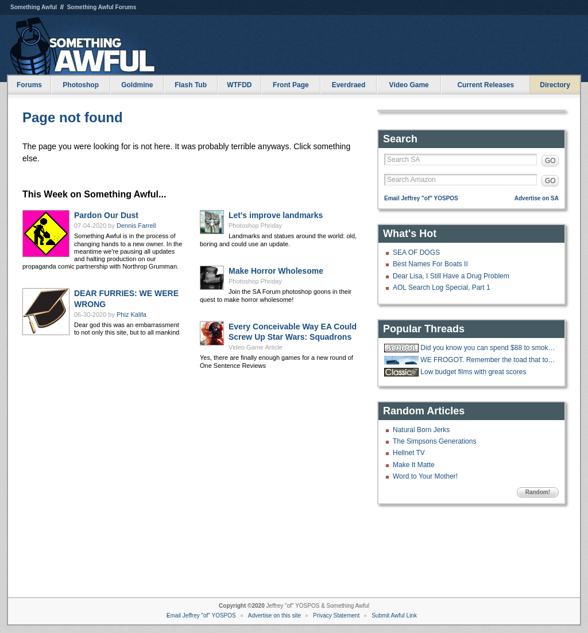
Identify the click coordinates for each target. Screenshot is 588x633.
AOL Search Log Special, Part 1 (441, 288)
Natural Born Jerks (421, 430)
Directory (555, 85)
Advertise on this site (274, 615)
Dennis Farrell (136, 225)
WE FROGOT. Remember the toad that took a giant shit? (488, 360)
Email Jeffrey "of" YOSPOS (421, 198)
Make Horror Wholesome (276, 270)
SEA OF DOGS (416, 252)
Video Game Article (256, 347)
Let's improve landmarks (276, 215)
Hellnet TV (409, 453)
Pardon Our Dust (106, 215)
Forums (29, 85)
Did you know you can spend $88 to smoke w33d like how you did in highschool (488, 348)
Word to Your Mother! (425, 476)
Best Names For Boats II (430, 264)
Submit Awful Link (394, 615)
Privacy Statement (336, 615)
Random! (537, 492)
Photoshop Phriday (255, 225)
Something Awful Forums (102, 7)
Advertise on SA (536, 198)
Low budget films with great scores (473, 372)
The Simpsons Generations (434, 441)
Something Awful (33, 7)
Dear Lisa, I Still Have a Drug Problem (451, 276)
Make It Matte (414, 465)
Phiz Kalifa (131, 314)
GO (550, 161)
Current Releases (485, 85)
